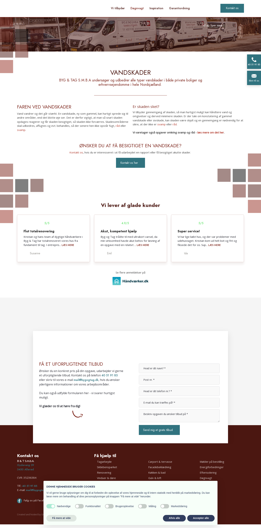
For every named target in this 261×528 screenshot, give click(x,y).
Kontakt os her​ (129, 163)
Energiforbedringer (212, 467)
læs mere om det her (210, 132)
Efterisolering (208, 472)
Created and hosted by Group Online (36, 514)
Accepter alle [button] (201, 518)
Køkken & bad (156, 472)
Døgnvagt (137, 8)
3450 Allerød (25, 469)
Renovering (104, 472)
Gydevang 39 (25, 465)
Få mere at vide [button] (61, 518)
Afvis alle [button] (174, 518)
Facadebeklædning (159, 467)
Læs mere (68, 245)
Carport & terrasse (160, 461)
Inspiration (156, 8)
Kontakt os (76, 152)
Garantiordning (179, 8)
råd (118, 126)
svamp (21, 130)
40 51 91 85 (110, 375)
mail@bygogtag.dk (86, 380)
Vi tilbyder (118, 8)
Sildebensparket (107, 467)
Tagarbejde (104, 461)
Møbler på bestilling (212, 461)
